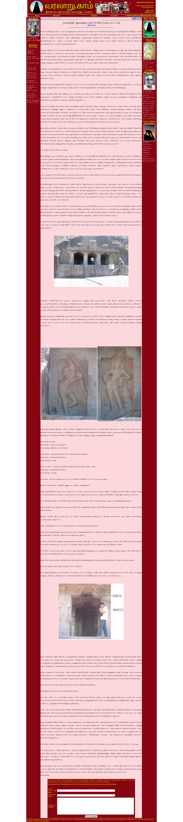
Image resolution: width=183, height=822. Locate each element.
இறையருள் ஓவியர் (148, 107)
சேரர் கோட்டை (147, 60)
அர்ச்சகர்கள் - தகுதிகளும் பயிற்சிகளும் (31, 51)
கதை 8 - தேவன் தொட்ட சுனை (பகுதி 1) (33, 58)
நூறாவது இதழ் (147, 91)
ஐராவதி (145, 64)
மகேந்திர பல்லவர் (148, 109)
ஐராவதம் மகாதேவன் (149, 101)
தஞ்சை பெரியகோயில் (149, 118)
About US (56, 15)
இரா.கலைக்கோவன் (149, 103)
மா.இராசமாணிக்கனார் (149, 114)
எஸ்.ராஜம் (146, 95)
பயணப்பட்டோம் (56, 18)
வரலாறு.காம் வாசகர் (149, 105)
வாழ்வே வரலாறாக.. (149, 158)
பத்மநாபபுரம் (147, 146)
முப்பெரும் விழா (148, 67)
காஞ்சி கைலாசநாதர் (148, 116)
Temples (94, 15)
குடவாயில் (146, 112)
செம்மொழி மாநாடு (148, 62)
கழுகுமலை (146, 152)
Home (37, 15)
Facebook (114, 15)
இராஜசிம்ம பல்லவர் (149, 160)
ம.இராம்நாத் (91, 25)
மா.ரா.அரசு (146, 99)
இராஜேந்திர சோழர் (148, 97)
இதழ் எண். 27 (45, 18)
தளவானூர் (146, 142)
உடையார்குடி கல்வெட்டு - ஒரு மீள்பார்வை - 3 (32, 95)
